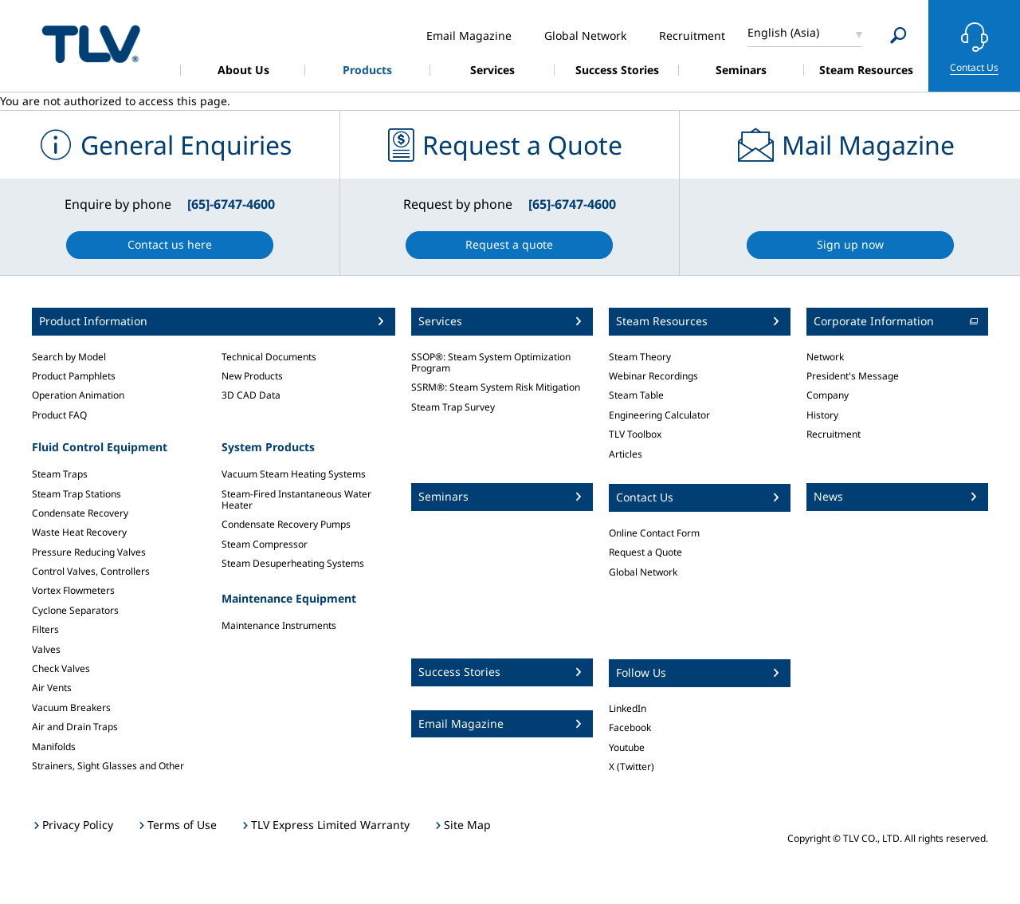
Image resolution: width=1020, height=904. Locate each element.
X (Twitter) (631, 766)
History (822, 415)
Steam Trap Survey (453, 407)
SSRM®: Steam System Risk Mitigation (495, 387)
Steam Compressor (265, 544)
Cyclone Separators (75, 610)
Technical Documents (269, 357)
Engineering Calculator (659, 415)
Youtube (627, 747)
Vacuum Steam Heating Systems (294, 474)
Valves (46, 649)
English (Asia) (783, 32)
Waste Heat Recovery (79, 532)
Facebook (630, 727)
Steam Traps (60, 474)
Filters (45, 629)
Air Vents (52, 687)
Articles (625, 454)
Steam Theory (640, 357)
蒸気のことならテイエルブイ (90, 43)
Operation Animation (78, 395)
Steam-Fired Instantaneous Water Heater (296, 499)
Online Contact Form (654, 533)
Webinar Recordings (653, 376)
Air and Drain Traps (75, 726)
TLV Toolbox (635, 434)
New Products (252, 376)
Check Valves (61, 668)
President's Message (852, 376)
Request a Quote (645, 552)
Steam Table (636, 395)
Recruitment (833, 434)
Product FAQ (59, 415)
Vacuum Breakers (71, 707)
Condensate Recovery (80, 513)
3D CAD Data (251, 395)
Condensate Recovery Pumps (286, 524)
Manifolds (54, 746)
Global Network (643, 572)
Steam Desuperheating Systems (293, 563)
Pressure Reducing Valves (89, 552)
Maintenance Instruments (279, 625)
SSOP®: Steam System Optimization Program (491, 362)
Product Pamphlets (74, 376)
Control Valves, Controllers (91, 571)
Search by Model (69, 357)
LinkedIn (627, 708)
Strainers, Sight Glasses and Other (108, 765)
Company (827, 395)
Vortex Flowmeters (73, 590)
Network (825, 357)
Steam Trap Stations (76, 494)
